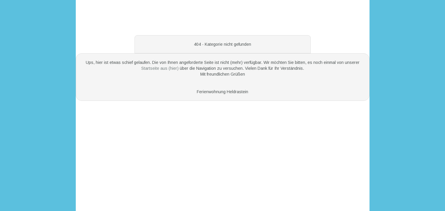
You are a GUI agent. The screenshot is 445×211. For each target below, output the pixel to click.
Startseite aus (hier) (160, 68)
